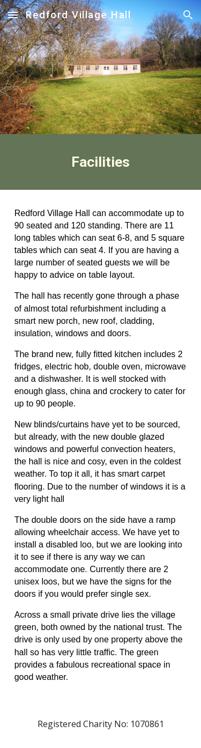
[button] (13, 14)
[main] (100, 162)
